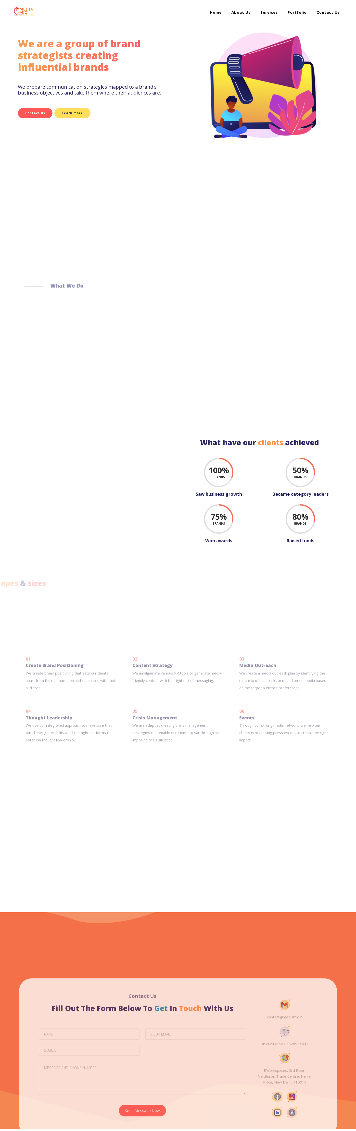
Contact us (24, 113)
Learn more (65, 113)
